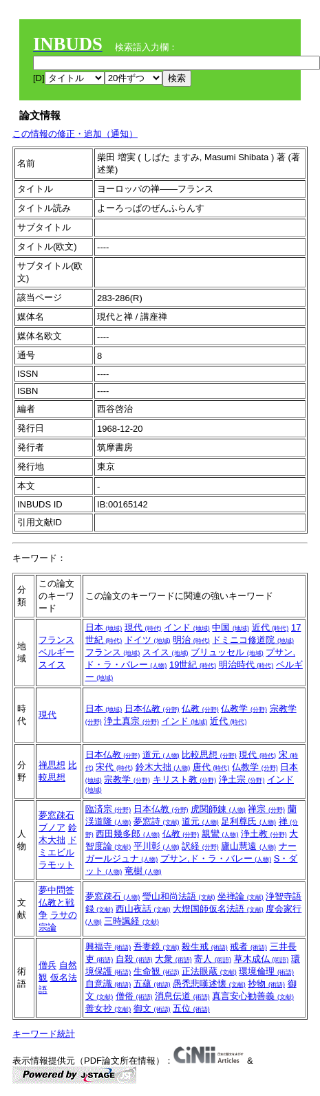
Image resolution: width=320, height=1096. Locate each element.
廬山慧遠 (248, 846)
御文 (152, 1008)
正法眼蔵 (209, 971)
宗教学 (127, 779)
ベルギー (56, 652)
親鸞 (220, 834)
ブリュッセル (227, 652)
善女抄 (108, 1008)
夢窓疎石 (56, 815)
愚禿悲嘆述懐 (209, 983)
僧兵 (47, 965)
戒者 (248, 946)
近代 (270, 627)
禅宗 (266, 809)
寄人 (212, 959)
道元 (161, 754)
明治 (191, 640)
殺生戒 (205, 946)
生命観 (157, 971)
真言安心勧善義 (253, 996)
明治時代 (246, 664)
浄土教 (264, 834)
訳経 (200, 846)
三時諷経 (131, 921)
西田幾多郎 (128, 834)
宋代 (114, 767)
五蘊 (152, 983)
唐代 (211, 767)
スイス (52, 664)
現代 (143, 627)
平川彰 (157, 846)
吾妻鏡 (157, 946)
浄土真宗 (131, 721)
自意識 (108, 983)
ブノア (52, 827)
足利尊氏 (248, 821)
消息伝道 (182, 996)
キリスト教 (185, 779)
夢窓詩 (157, 821)
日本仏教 (152, 708)
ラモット (56, 864)
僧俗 (134, 996)
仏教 (200, 708)
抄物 (266, 983)
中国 (230, 627)
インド (187, 627)
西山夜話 (143, 908)
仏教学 (244, 708)
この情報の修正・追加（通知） (75, 134)
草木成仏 (261, 959)
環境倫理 (266, 971)
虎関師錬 (218, 809)
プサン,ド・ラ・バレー (215, 858)
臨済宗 (108, 809)
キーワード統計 (43, 1034)
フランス (56, 640)
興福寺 (108, 946)
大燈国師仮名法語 (218, 908)
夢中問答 (56, 890)
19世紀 (192, 664)
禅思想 (52, 765)
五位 (191, 1008)
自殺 (134, 959)
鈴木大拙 (163, 767)
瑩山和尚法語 (178, 896)
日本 (103, 627)
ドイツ (148, 640)
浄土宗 (242, 779)
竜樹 (143, 871)
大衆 (173, 959)
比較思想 (209, 754)
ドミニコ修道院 (253, 640)
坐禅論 (240, 896)
